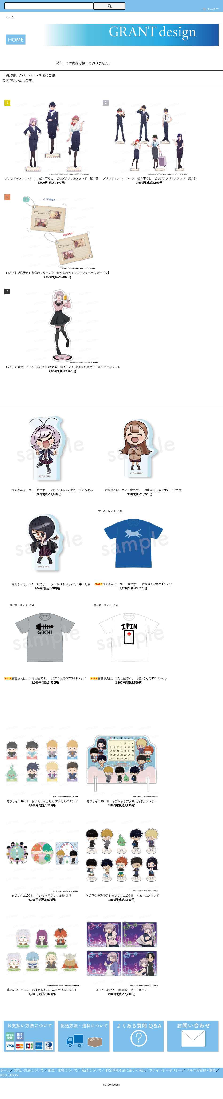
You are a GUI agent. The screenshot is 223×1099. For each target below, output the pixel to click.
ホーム (10, 17)
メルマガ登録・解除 (201, 1070)
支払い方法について (29, 1070)
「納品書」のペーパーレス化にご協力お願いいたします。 (28, 77)
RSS (3, 1075)
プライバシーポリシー (165, 1070)
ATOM (14, 1075)
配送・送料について (63, 1070)
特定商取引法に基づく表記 (125, 1070)
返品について (92, 1070)
